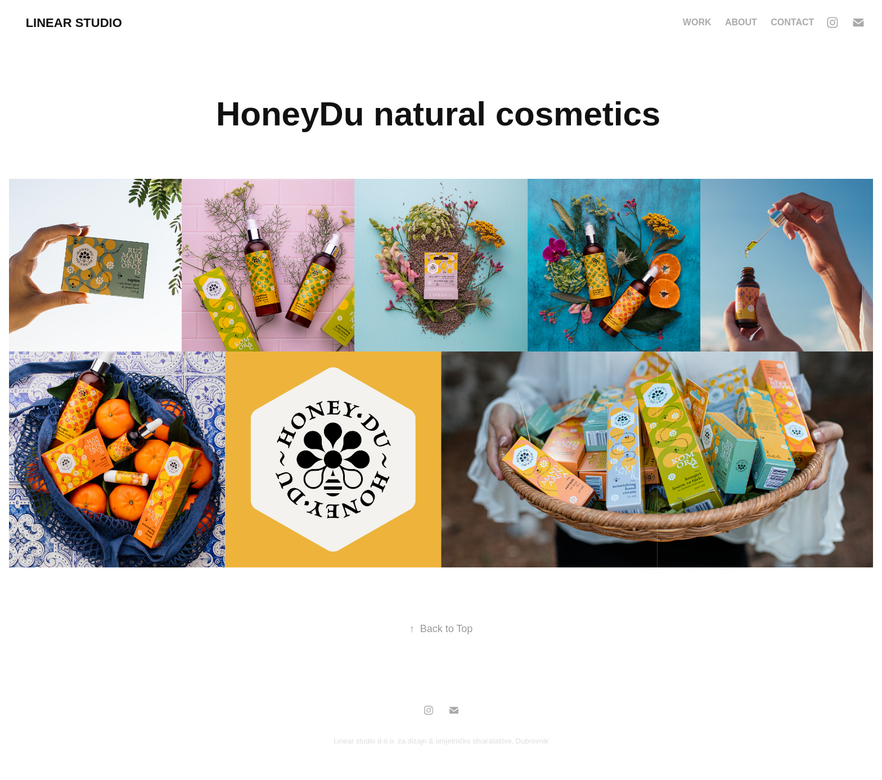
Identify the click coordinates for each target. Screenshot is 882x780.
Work (697, 22)
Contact (792, 22)
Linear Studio (74, 23)
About (741, 22)
